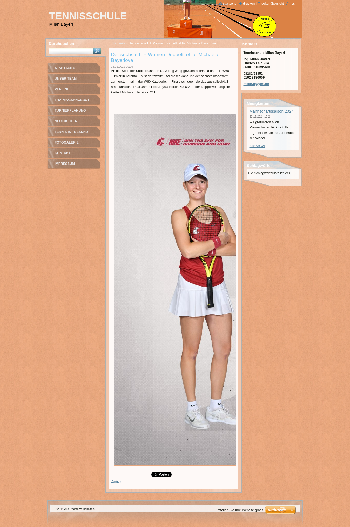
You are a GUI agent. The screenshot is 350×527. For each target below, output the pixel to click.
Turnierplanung (70, 110)
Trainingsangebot (72, 100)
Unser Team (66, 78)
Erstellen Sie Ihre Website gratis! (239, 510)
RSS (292, 3)
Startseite (119, 43)
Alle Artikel (257, 146)
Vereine (62, 89)
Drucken (249, 3)
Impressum (65, 164)
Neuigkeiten (66, 121)
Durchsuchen (61, 43)
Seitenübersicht (272, 3)
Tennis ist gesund (71, 132)
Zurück (116, 481)
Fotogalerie (67, 142)
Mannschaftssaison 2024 (272, 111)
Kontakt (63, 153)
